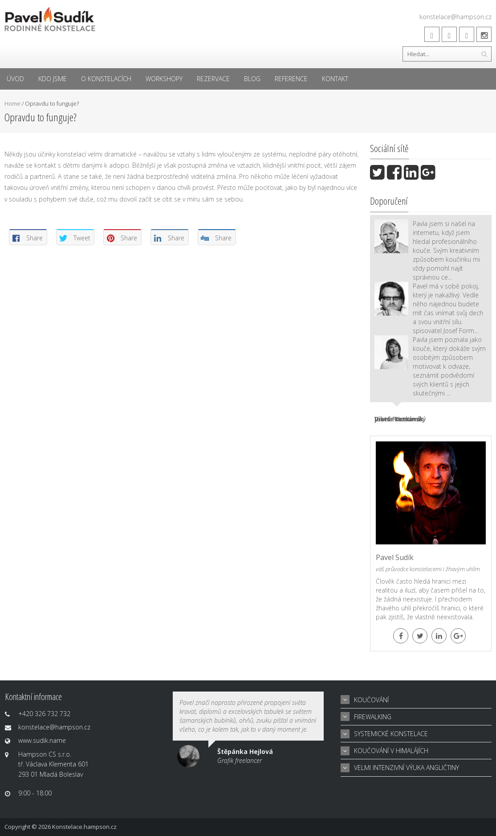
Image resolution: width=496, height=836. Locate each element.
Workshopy (164, 78)
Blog (252, 78)
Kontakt (335, 78)
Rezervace (213, 78)
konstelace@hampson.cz (455, 16)
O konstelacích (106, 78)
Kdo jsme (52, 78)
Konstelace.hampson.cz (84, 827)
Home (12, 103)
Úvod (15, 78)
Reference (291, 78)
